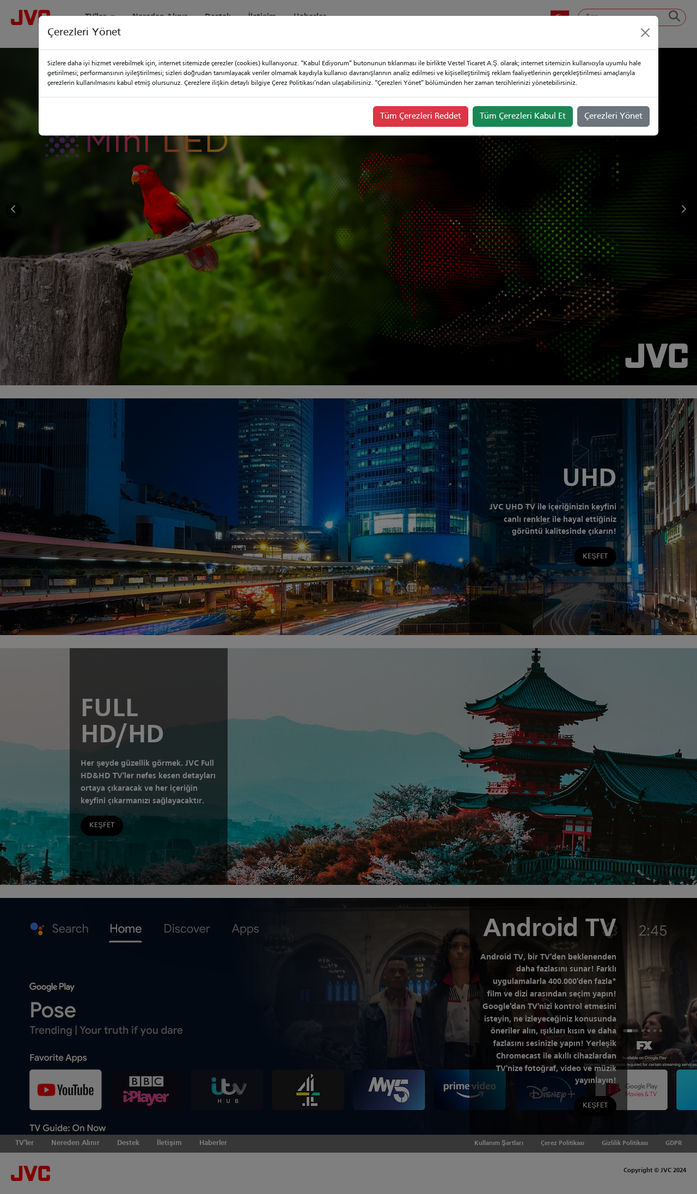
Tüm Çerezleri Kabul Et (523, 116)
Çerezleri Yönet (613, 116)
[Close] (645, 32)
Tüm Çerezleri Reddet (420, 116)
